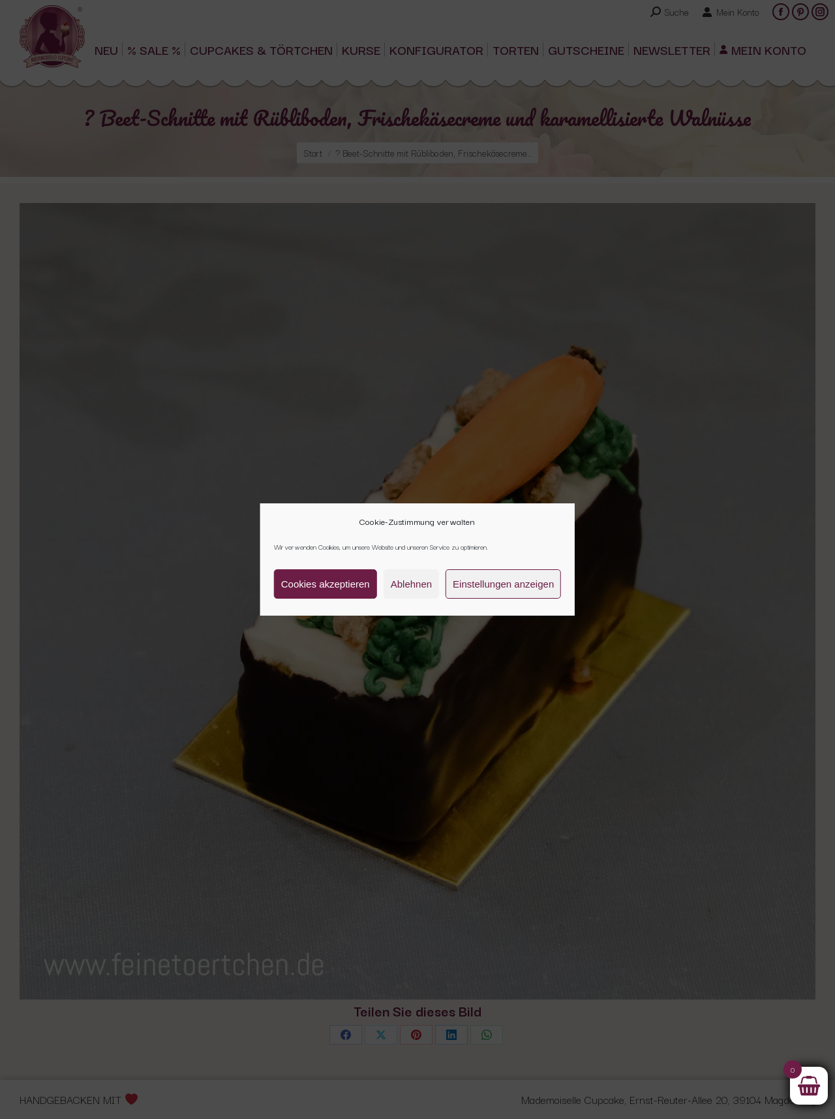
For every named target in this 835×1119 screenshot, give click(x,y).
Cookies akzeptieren (325, 584)
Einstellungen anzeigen (503, 584)
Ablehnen (411, 584)
